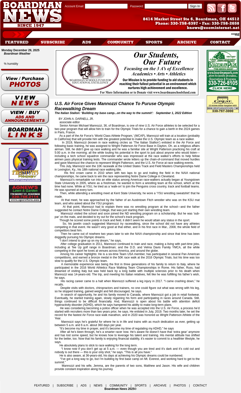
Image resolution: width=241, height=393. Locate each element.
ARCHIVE (159, 385)
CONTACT (200, 385)
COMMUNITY (119, 385)
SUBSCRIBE (65, 385)
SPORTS (140, 385)
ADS (83, 385)
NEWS (98, 385)
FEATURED (42, 385)
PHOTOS (180, 385)
